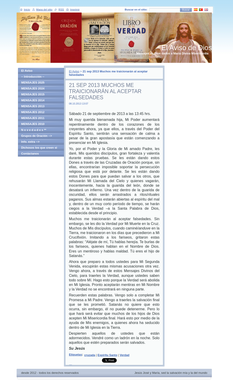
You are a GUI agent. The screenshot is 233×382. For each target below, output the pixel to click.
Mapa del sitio (44, 9)
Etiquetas (75, 354)
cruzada (89, 355)
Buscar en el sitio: (136, 9)
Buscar (186, 10)
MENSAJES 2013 (32, 106)
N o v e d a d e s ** (33, 130)
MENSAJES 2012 (32, 112)
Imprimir (75, 9)
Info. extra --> (30, 141)
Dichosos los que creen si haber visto (39, 148)
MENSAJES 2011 (32, 118)
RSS (61, 9)
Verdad (124, 355)
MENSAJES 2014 (32, 100)
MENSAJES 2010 (32, 124)
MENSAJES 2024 (32, 88)
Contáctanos (30, 153)
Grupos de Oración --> (36, 136)
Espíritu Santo (107, 355)
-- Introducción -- (32, 76)
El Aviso (74, 71)
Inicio (27, 9)
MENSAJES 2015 (32, 94)
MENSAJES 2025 (32, 82)
